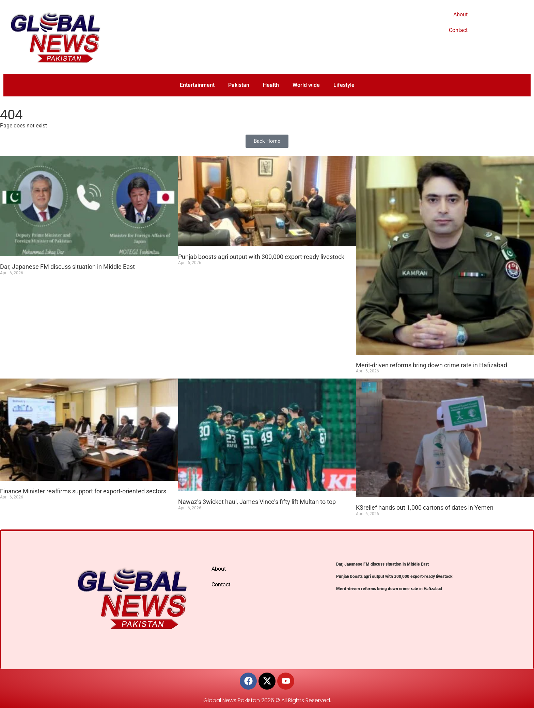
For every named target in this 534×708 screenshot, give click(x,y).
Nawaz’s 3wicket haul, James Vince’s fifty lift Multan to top (257, 501)
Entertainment (197, 85)
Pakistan (238, 85)
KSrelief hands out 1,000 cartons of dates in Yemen (424, 507)
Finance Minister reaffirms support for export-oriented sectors (83, 491)
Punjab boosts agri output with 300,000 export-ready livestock (261, 256)
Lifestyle (344, 85)
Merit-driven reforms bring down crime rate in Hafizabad (431, 365)
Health (271, 85)
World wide (306, 85)
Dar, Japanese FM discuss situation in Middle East (67, 266)
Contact (458, 30)
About (460, 14)
